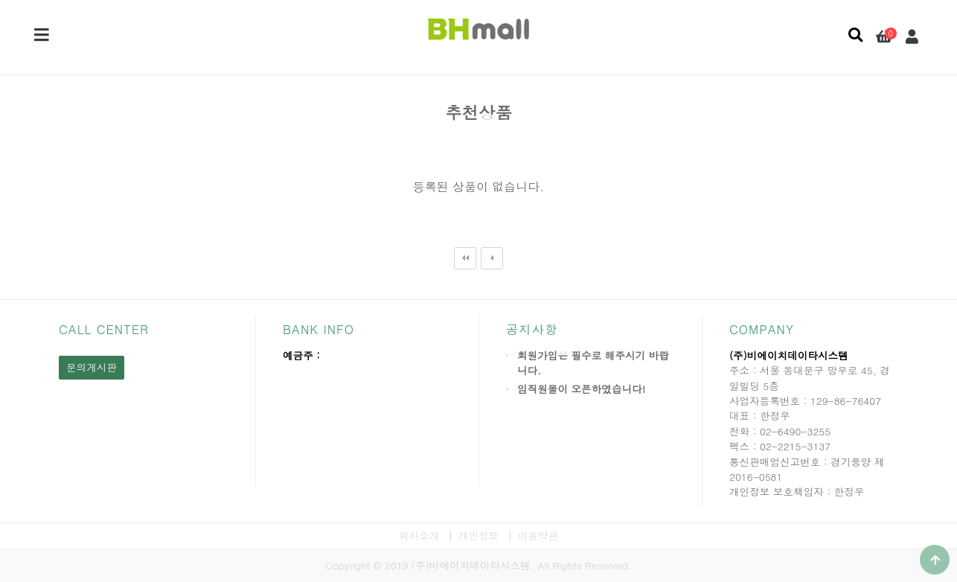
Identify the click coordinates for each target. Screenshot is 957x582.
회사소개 (419, 535)
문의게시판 (91, 367)
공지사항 (531, 329)
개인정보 (478, 535)
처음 (465, 258)
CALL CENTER (104, 329)
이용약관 (538, 535)
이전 (492, 258)
